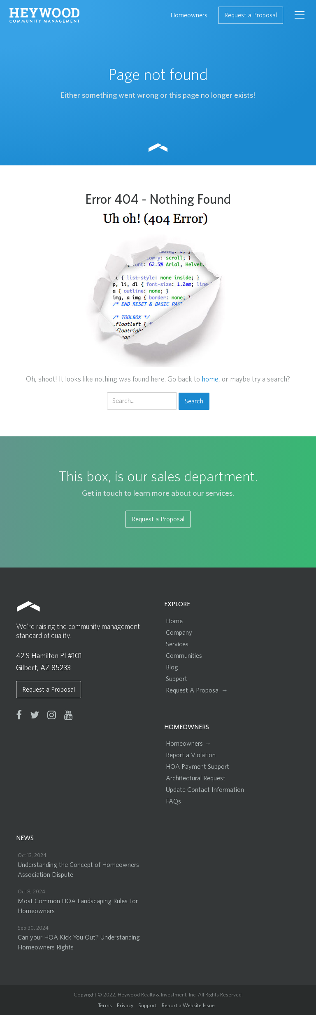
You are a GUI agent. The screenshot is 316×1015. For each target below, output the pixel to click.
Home (174, 621)
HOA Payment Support (197, 766)
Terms (105, 1005)
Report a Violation (191, 755)
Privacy (125, 1005)
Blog (172, 667)
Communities (184, 655)
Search (194, 401)
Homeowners (188, 15)
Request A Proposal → (197, 690)
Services (177, 644)
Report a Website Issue (188, 1005)
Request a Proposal (250, 15)
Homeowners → (188, 743)
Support (176, 679)
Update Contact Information (205, 790)
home (210, 379)
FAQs (173, 801)
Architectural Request (195, 778)
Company (179, 632)
